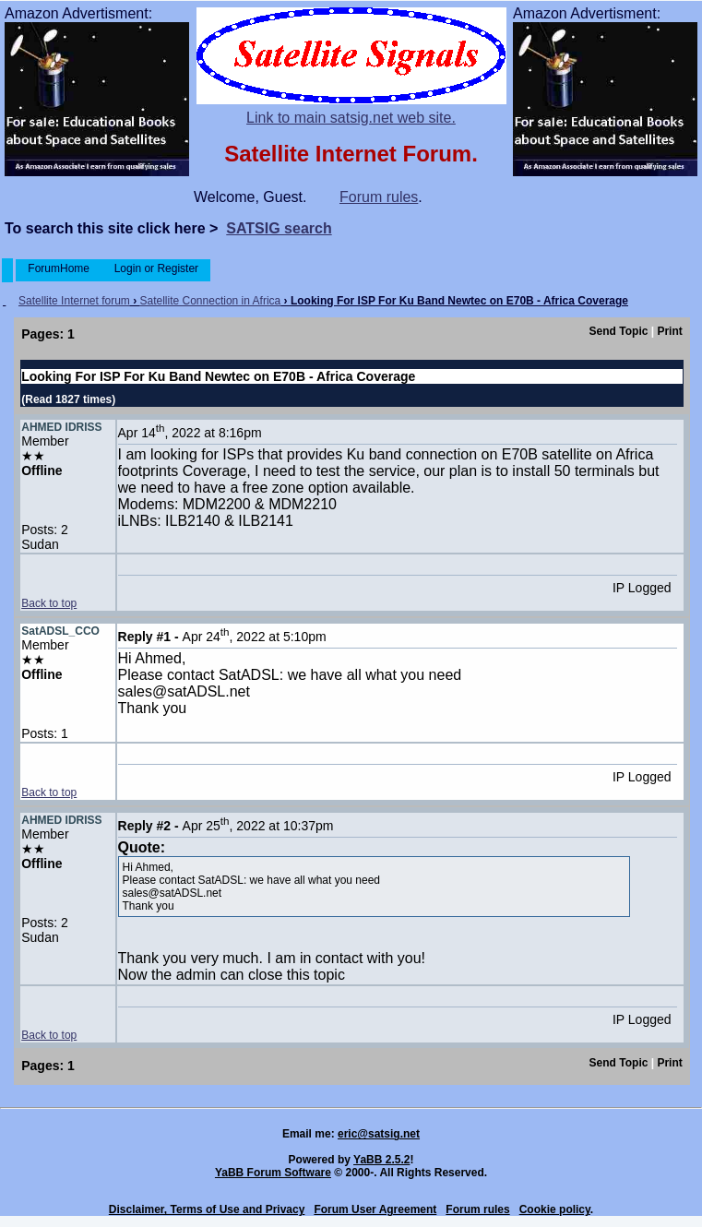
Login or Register (155, 268)
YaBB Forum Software (273, 1172)
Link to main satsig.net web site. (351, 117)
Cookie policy (554, 1209)
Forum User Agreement (375, 1209)
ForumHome (58, 268)
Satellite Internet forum (74, 300)
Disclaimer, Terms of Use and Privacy (207, 1209)
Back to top (49, 603)
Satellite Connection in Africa (210, 300)
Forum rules (378, 197)
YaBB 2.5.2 (381, 1159)
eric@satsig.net (379, 1133)
